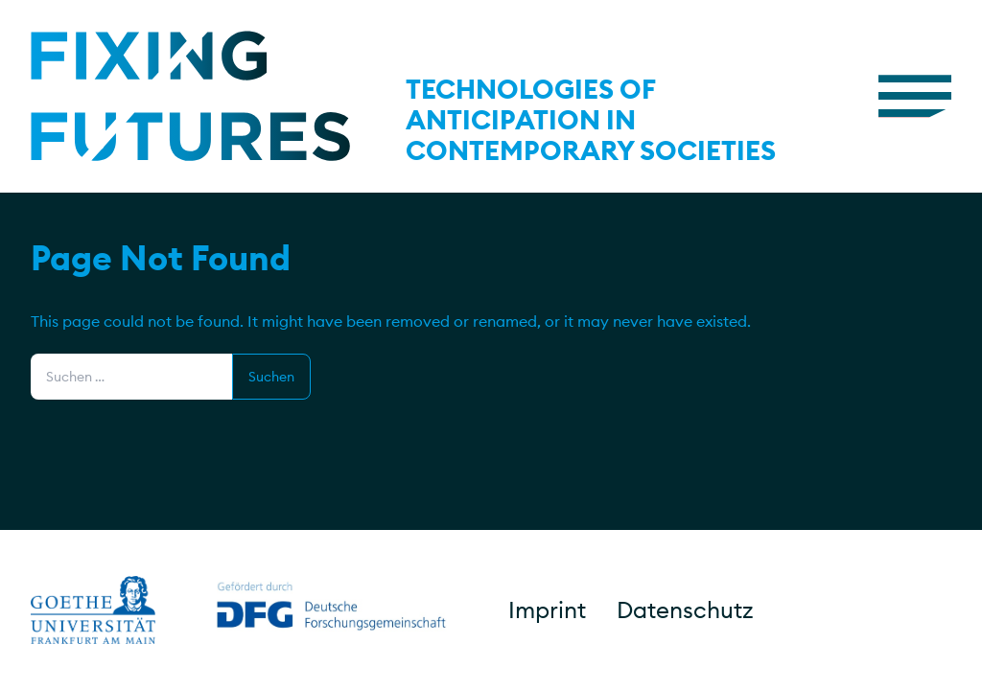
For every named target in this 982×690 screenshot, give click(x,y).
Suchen (271, 376)
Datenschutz (685, 609)
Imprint (547, 609)
